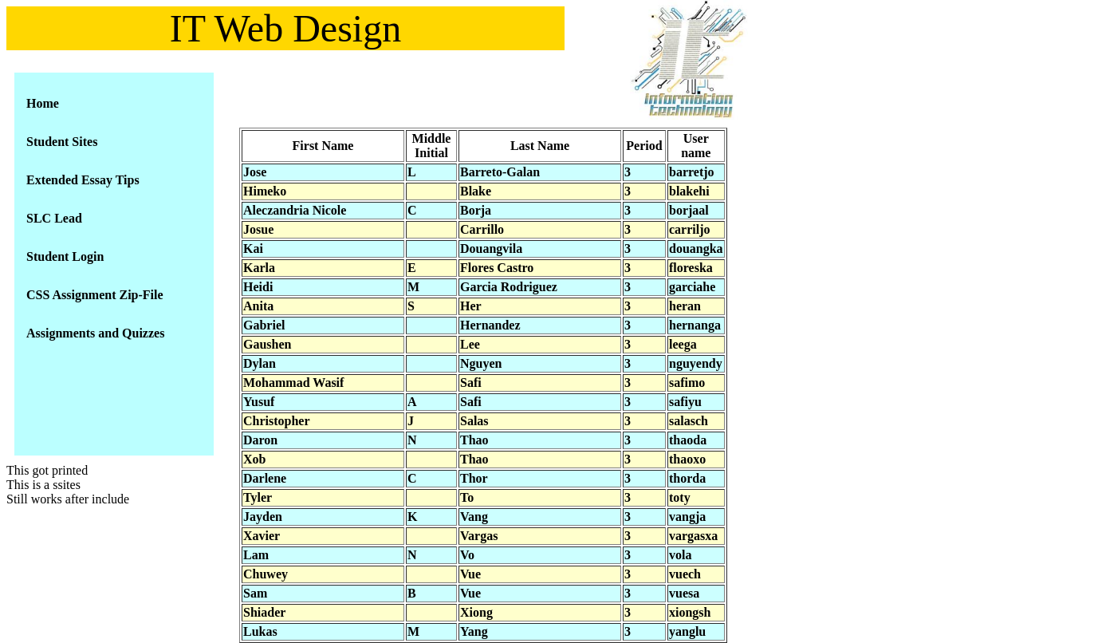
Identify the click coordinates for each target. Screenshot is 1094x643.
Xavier (261, 535)
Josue (258, 229)
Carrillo (482, 229)
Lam (256, 555)
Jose (254, 172)
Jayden (262, 516)
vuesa (684, 593)
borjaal (689, 210)
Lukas (260, 631)
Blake (475, 191)
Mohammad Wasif (293, 382)
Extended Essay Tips (83, 180)
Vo (467, 555)
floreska (691, 267)
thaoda (687, 440)
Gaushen (267, 344)
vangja (687, 516)
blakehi (689, 191)
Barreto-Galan (500, 172)
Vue (470, 574)
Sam (255, 593)
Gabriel (264, 325)
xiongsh (689, 612)
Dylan (259, 363)
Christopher (276, 421)
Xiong (476, 612)
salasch (688, 421)
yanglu (687, 631)
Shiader (264, 612)
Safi (471, 382)
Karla (259, 267)
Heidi (258, 287)
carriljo (689, 229)
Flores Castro (496, 267)
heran (685, 306)
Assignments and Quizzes (95, 333)
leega (683, 344)
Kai (253, 248)
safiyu (685, 401)
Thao (474, 440)
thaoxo (687, 459)
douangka (696, 248)
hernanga (695, 325)
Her (471, 306)
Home (42, 103)
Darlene (264, 478)
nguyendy (695, 363)
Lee (470, 344)
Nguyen (481, 363)
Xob (254, 459)
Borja (475, 210)
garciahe (692, 287)
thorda (687, 478)
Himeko (264, 191)
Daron (260, 440)
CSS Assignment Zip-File (94, 295)
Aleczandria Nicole (294, 210)
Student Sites (61, 141)
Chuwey (265, 574)
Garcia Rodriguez (508, 287)
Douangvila (491, 248)
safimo (687, 382)
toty (680, 497)
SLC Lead (54, 218)
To (467, 497)
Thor (474, 478)
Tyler (257, 497)
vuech (685, 574)
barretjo (691, 172)
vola (680, 555)
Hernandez (490, 325)
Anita (258, 306)
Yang (474, 631)
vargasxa (693, 535)
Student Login (65, 256)
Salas (474, 421)
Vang (474, 516)
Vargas (479, 535)
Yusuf (258, 401)
